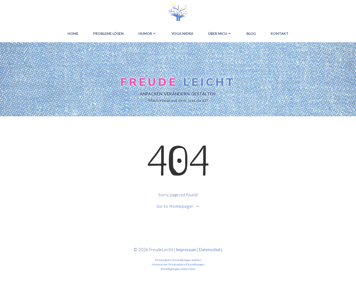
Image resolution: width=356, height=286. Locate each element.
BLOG (251, 33)
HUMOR (147, 33)
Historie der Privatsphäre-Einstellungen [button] (178, 264)
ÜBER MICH (220, 33)
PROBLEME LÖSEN (108, 33)
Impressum (186, 249)
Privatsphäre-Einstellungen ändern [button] (178, 260)
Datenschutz (210, 249)
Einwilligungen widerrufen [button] (178, 269)
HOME (72, 33)
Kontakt (280, 33)
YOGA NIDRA (182, 33)
